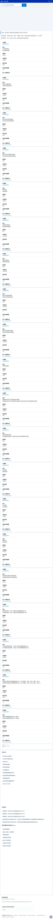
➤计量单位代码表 (6, 837)
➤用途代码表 (5, 834)
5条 (3, 210)
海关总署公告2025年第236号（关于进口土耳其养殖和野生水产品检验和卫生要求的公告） (23, 819)
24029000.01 (5, 290)
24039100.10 (5, 465)
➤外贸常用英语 (6, 767)
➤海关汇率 (5, 761)
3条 (3, 140)
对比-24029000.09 (6, 389)
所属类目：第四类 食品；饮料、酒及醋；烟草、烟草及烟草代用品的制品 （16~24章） (22, 35)
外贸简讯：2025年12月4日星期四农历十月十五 (13, 813)
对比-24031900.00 (6, 495)
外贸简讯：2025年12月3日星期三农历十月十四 (13, 816)
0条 (3, 631)
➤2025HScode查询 (6, 756)
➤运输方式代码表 (6, 843)
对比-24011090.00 (6, 144)
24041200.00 (5, 641)
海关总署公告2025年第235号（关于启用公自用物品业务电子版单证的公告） (20, 822)
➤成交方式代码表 (6, 845)
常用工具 (4, 752)
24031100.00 (5, 394)
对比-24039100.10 (6, 530)
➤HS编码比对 (5, 770)
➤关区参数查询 (6, 829)
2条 (3, 69)
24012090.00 (5, 149)
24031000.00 (5, 361)
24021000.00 (5, 220)
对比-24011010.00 (6, 109)
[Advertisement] (26, 19)
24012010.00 (5, 114)
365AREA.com (9, 915)
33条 (3, 245)
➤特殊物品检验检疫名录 (8, 772)
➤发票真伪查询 (6, 778)
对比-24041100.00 (6, 671)
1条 (3, 175)
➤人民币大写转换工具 (7, 758)
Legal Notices (22, 915)
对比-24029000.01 (6, 356)
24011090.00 (5, 79)
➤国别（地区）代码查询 (8, 832)
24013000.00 (5, 185)
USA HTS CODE (6, 783)
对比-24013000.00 (6, 250)
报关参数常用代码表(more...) (9, 825)
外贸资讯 (4, 807)
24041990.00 (5, 711)
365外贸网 (4, 1)
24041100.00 (5, 606)
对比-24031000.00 (6, 425)
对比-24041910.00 (6, 742)
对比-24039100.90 (6, 566)
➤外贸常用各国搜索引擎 (8, 781)
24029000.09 (5, 325)
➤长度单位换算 (6, 764)
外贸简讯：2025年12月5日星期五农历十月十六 (13, 811)
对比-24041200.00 (6, 706)
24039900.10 (5, 535)
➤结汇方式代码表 (6, 840)
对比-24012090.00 (6, 215)
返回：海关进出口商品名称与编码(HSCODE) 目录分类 (14, 32)
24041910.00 (5, 676)
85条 (3, 281)
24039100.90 (5, 500)
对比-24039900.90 (6, 636)
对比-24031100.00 (6, 460)
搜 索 (24, 5)
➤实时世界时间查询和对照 (8, 775)
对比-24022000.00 (6, 321)
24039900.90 (5, 570)
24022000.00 (5, 255)
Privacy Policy (31, 915)
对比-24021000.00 (6, 285)
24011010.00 (5, 44)
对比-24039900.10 (6, 601)
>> (8, 746)
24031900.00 (5, 430)
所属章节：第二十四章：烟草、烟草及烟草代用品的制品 (15, 38)
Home (4, 909)
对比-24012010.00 (6, 180)
